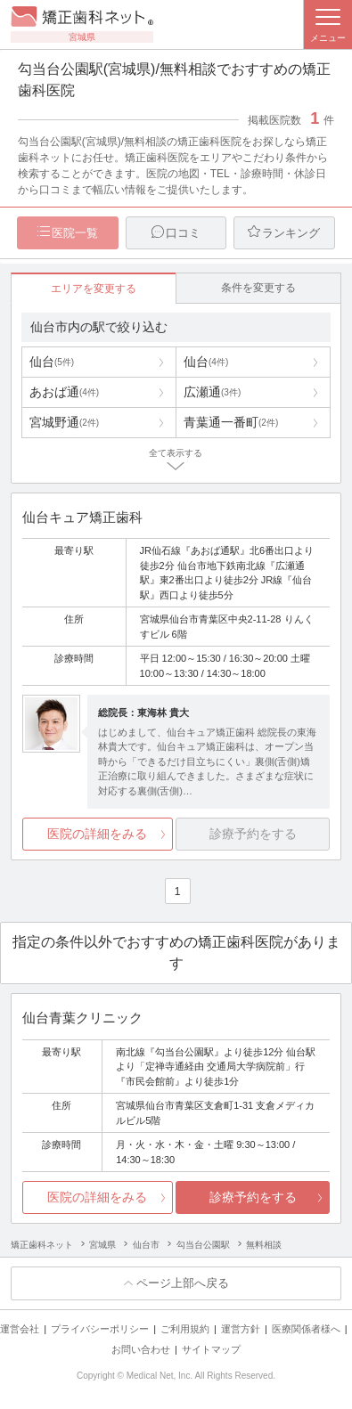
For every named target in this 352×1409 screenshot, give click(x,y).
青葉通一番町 (231, 422)
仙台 (51, 361)
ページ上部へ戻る (182, 1283)
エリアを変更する (93, 288)
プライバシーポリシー (100, 1328)
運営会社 (19, 1328)
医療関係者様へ (306, 1328)
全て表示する (175, 453)
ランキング (291, 233)
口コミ (183, 233)
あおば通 (64, 392)
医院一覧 (75, 233)
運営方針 (240, 1328)
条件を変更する (258, 287)
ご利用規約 (184, 1328)
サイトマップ (211, 1349)
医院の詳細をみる (97, 834)
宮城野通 (64, 422)
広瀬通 (212, 392)
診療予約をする (253, 1197)
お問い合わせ (140, 1349)
